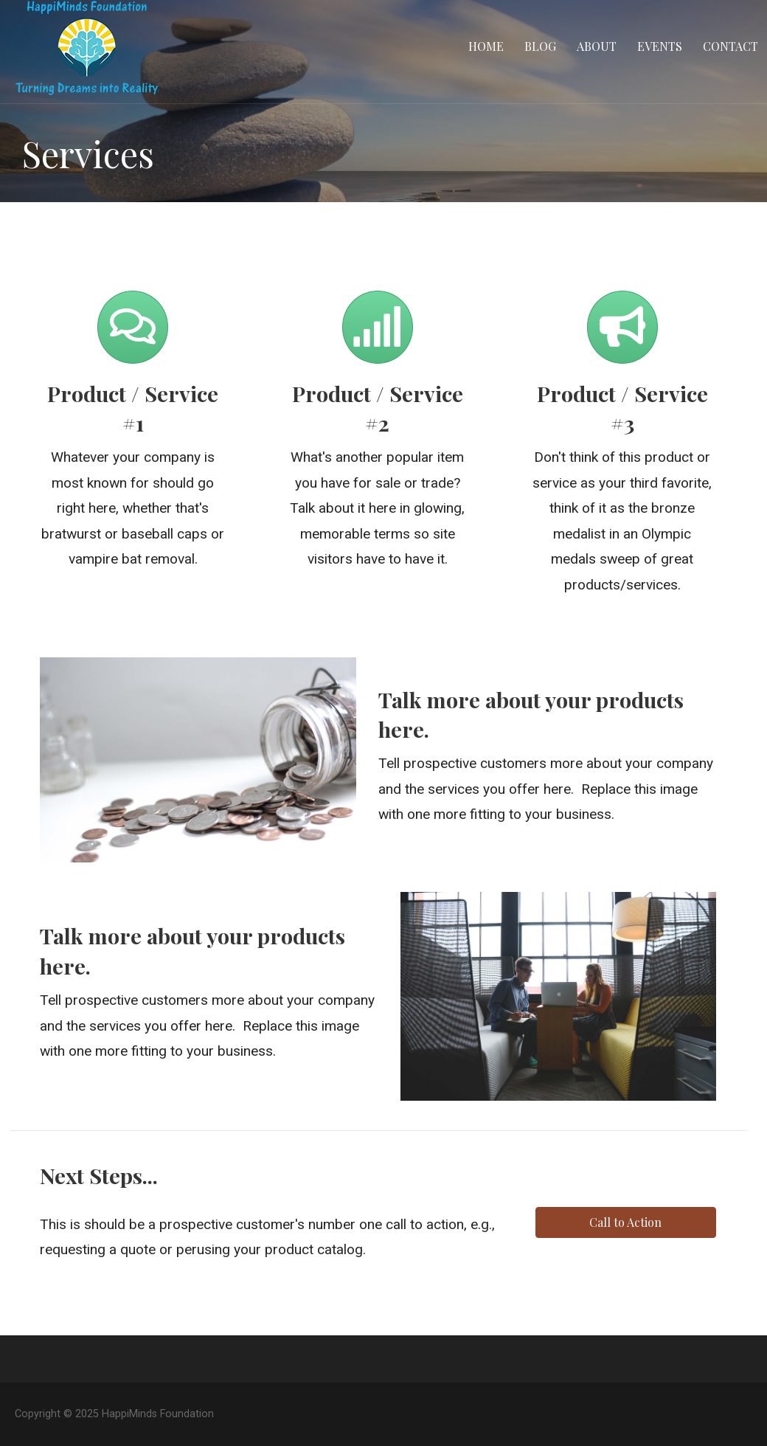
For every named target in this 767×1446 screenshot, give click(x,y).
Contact (730, 46)
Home (486, 46)
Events (659, 46)
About (597, 46)
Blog (540, 46)
